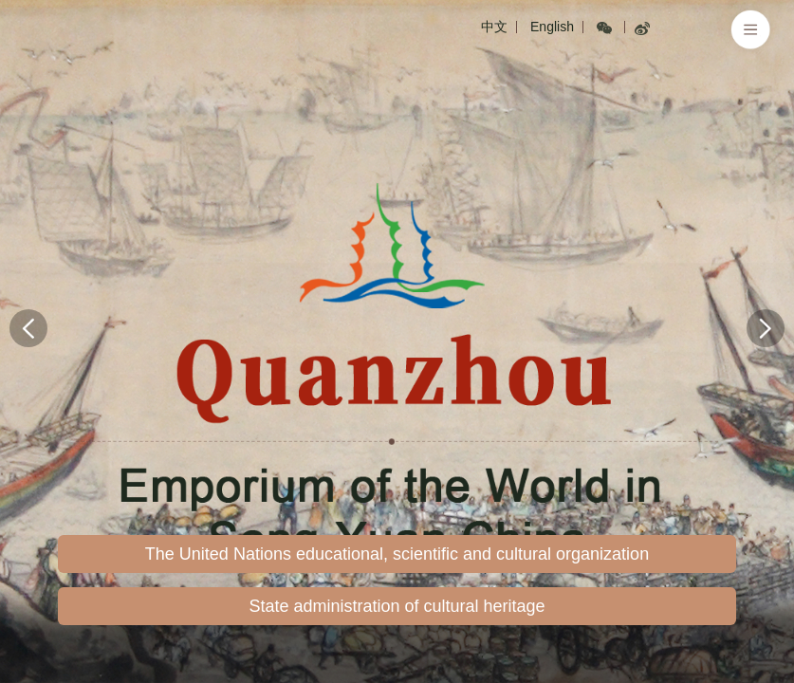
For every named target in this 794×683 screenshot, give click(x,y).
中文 (494, 26)
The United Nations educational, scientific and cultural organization (397, 554)
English (552, 26)
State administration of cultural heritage (397, 606)
